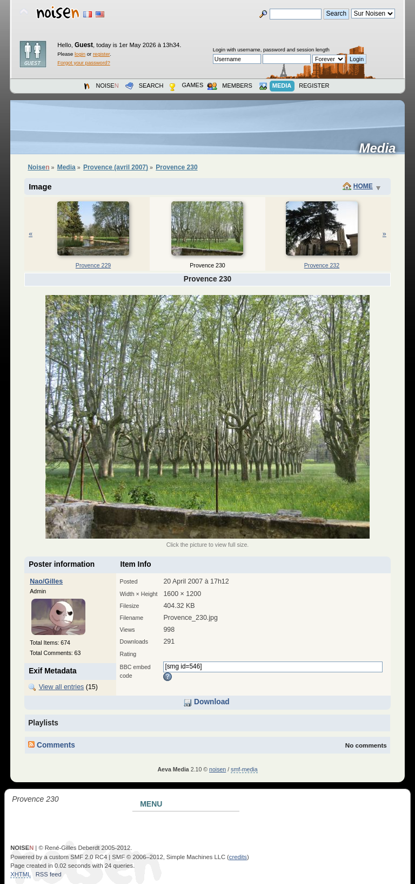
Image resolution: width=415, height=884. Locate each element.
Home (363, 186)
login (80, 54)
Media (381, 148)
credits (238, 857)
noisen (217, 769)
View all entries (61, 687)
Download (206, 702)
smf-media (244, 769)
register (101, 54)
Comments (51, 745)
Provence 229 (93, 265)
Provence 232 (321, 265)
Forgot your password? (83, 63)
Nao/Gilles (46, 581)
